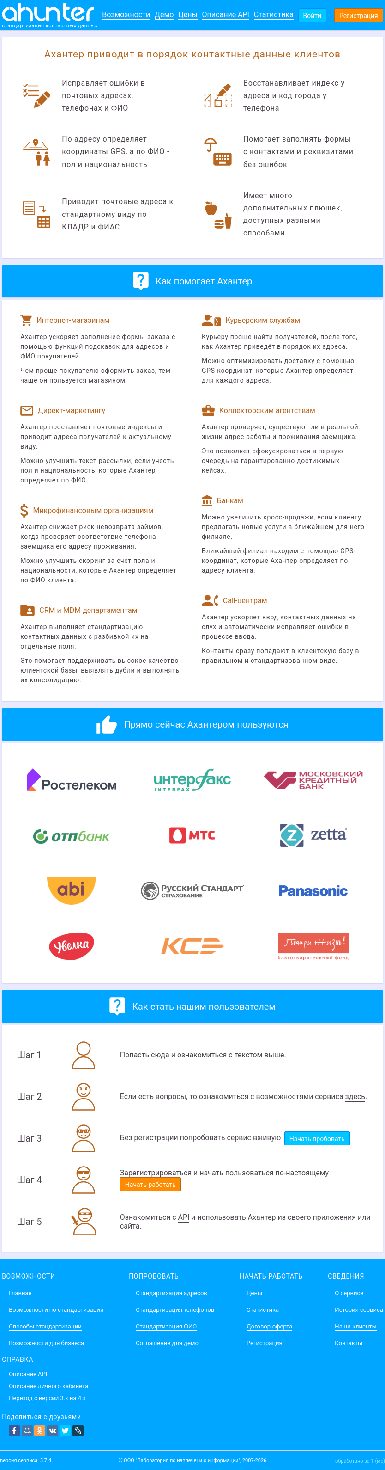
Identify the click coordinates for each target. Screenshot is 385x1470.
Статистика (274, 14)
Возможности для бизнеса (46, 1343)
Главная (20, 1293)
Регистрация (358, 15)
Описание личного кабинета (48, 1386)
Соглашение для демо (167, 1343)
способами (264, 233)
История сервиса (359, 1309)
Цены (188, 14)
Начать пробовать (317, 1139)
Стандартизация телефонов (175, 1309)
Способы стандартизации (45, 1326)
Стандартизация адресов (171, 1293)
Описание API (225, 14)
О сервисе (349, 1293)
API (183, 1217)
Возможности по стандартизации (56, 1309)
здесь (355, 1096)
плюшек (325, 208)
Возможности (126, 14)
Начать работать (150, 1184)
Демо (164, 14)
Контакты (348, 1343)
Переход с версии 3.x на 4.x (47, 1398)
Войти (312, 15)
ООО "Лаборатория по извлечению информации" (182, 1461)
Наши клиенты (355, 1326)
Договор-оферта (269, 1326)
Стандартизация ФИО (166, 1326)
